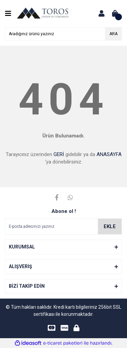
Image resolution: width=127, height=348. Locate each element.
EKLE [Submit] (110, 226)
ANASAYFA (109, 154)
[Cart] (115, 13)
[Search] (63, 34)
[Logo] (42, 13)
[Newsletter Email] (63, 226)
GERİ (59, 154)
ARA (113, 33)
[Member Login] (101, 13)
